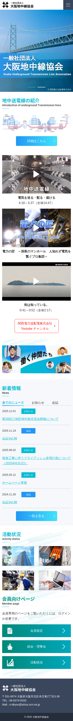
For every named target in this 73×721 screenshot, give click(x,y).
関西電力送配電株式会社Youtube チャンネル (35, 326)
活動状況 (36, 662)
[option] (36, 51)
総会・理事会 (36, 646)
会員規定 (36, 630)
